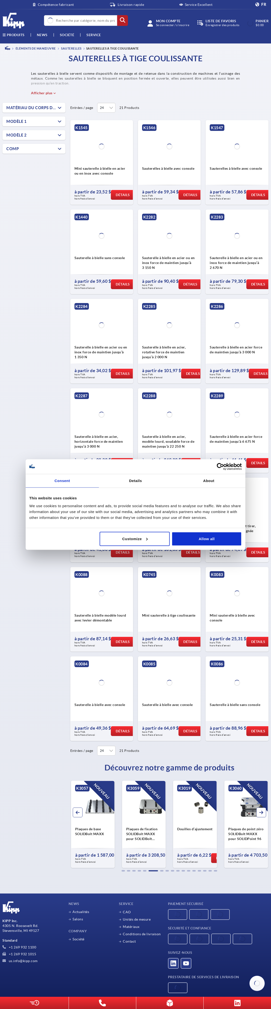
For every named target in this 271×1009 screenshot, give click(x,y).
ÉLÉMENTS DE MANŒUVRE (35, 48)
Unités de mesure (137, 919)
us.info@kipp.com (20, 961)
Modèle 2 (16, 135)
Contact (129, 941)
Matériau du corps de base (35, 107)
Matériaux (131, 927)
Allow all (207, 538)
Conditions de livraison (142, 934)
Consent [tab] (62, 481)
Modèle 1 (16, 121)
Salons (78, 919)
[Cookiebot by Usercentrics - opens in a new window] (220, 466)
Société (67, 35)
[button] (123, 871)
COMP (12, 149)
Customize (134, 538)
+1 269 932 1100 (19, 947)
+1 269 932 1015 (19, 954)
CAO (127, 912)
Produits (13, 35)
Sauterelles (71, 48)
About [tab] (208, 481)
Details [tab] (135, 481)
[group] (93, 824)
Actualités (81, 912)
